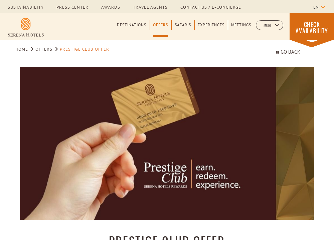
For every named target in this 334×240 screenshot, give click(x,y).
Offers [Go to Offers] (43, 49)
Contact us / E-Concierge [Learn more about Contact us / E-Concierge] (210, 7)
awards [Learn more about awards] (110, 7)
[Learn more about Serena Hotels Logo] (26, 27)
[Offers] (160, 30)
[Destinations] (132, 30)
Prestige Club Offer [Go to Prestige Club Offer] (84, 49)
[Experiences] (211, 30)
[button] (269, 25)
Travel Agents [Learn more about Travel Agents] (150, 7)
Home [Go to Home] (21, 49)
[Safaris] (182, 30)
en (316, 7)
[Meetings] (241, 30)
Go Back (288, 52)
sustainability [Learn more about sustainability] (26, 7)
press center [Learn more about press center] (72, 7)
